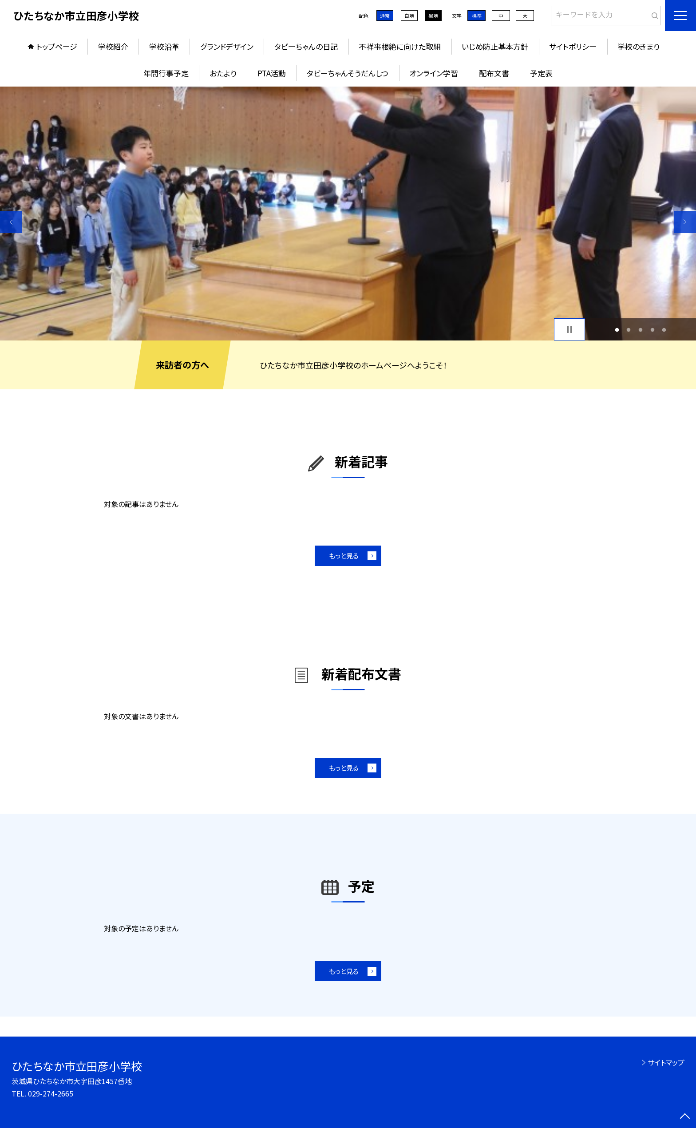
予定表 (541, 73)
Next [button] (685, 222)
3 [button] (641, 329)
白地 (409, 15)
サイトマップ (666, 1062)
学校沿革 (164, 46)
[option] (348, 213)
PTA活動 (271, 73)
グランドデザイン (226, 46)
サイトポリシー (573, 46)
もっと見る (344, 555)
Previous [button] (11, 222)
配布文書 (494, 73)
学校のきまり (638, 46)
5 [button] (664, 329)
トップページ (56, 46)
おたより (223, 73)
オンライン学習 (433, 73)
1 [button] (617, 329)
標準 (477, 15)
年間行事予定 (166, 73)
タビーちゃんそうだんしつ (347, 73)
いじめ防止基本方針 (495, 46)
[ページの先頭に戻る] (685, 1117)
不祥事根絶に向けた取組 (400, 46)
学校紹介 (113, 46)
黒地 (433, 15)
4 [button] (652, 329)
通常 (385, 15)
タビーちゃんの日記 (306, 46)
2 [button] (629, 329)
